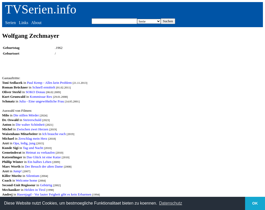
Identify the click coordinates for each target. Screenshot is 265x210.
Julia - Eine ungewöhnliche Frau (41, 101)
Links (23, 22)
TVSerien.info (40, 9)
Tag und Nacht (33, 148)
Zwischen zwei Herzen (32, 129)
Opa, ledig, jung (24, 143)
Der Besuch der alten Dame (44, 166)
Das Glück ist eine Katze (44, 157)
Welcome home (26, 180)
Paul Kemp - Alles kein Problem (49, 83)
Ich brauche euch (54, 134)
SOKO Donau (35, 92)
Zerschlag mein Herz (32, 138)
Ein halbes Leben (39, 162)
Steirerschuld (32, 120)
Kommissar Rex (41, 97)
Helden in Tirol (34, 190)
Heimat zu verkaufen (40, 152)
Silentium (33, 176)
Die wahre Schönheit (30, 124)
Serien (10, 22)
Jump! (17, 171)
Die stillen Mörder (26, 115)
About (36, 22)
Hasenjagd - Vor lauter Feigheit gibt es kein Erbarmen (54, 194)
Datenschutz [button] (170, 203)
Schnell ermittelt (43, 87)
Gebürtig (46, 185)
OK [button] (255, 203)
